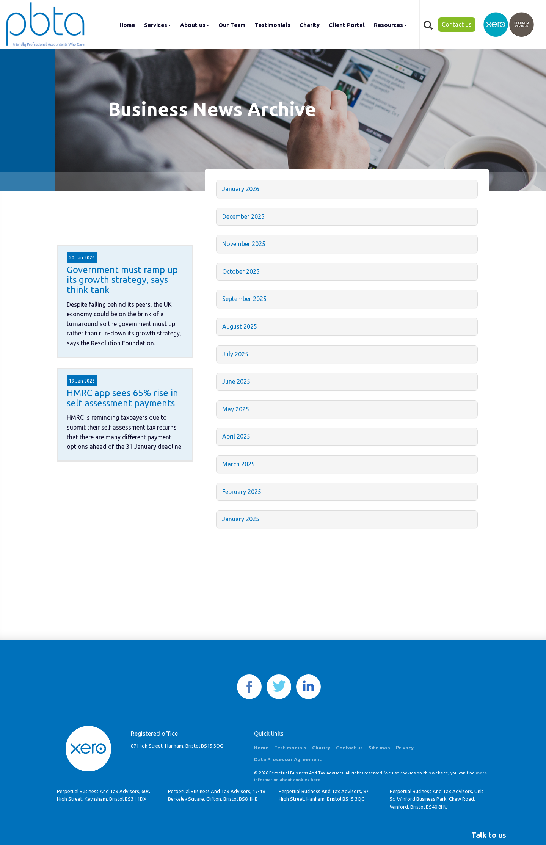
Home (127, 25)
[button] (489, 835)
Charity (310, 25)
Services (157, 25)
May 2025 (235, 409)
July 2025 (235, 354)
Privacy (405, 747)
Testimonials (272, 25)
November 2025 (243, 243)
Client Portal (347, 25)
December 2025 (243, 216)
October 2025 (241, 271)
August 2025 (239, 326)
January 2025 (240, 519)
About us (194, 25)
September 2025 (244, 298)
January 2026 (240, 188)
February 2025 (241, 491)
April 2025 (236, 436)
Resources (390, 25)
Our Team (231, 25)
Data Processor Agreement (288, 759)
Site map (379, 747)
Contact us (457, 24)
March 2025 (238, 464)
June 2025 (236, 381)
